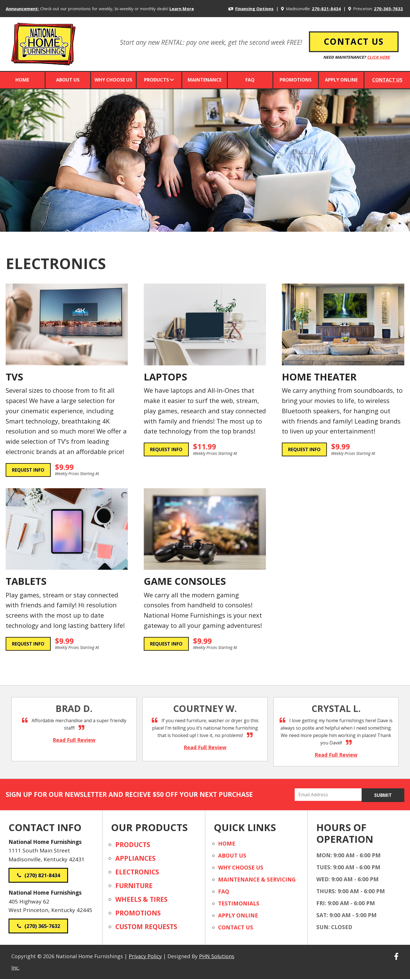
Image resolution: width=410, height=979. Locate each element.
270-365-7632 (388, 8)
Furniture (134, 885)
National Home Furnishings (43, 37)
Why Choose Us (240, 867)
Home (226, 843)
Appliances (135, 858)
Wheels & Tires (141, 899)
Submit (383, 795)
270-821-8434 (326, 8)
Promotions (138, 912)
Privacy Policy (145, 956)
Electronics (137, 871)
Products (132, 844)
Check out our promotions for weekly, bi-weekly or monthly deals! (104, 8)
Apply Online (238, 915)
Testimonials (238, 903)
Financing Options (254, 8)
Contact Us (235, 927)
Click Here (378, 57)
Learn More (181, 8)
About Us (232, 855)
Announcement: (22, 8)
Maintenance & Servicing (257, 879)
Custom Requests (146, 926)
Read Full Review (86, 739)
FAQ (223, 891)
